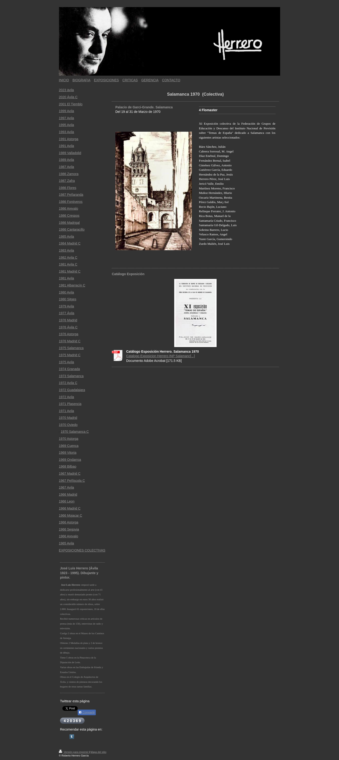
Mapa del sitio (98, 752)
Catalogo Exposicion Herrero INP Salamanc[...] (160, 356)
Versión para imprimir (74, 752)
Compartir (87, 712)
